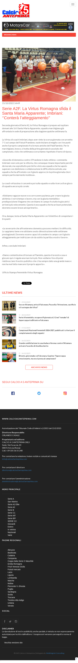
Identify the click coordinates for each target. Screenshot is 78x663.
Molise (10, 583)
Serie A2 (11, 507)
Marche (11, 581)
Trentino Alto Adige (16, 600)
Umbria (11, 603)
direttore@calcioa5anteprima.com (16, 470)
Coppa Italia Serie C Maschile (20, 561)
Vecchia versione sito (13, 643)
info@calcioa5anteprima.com (14, 459)
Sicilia (10, 594)
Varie (10, 535)
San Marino (13, 501)
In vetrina (12, 529)
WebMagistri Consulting (55, 653)
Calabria (11, 555)
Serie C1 (11, 513)
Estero (10, 527)
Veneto (11, 606)
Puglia (10, 589)
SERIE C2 (12, 521)
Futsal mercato (14, 569)
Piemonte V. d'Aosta (16, 586)
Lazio (10, 572)
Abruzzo (11, 550)
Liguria (11, 575)
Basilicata (12, 553)
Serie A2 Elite (13, 504)
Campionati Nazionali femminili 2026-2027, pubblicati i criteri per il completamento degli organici (47, 331)
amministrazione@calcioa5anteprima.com (20, 481)
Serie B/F (12, 518)
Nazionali (12, 532)
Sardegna (12, 592)
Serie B (11, 510)
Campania (12, 558)
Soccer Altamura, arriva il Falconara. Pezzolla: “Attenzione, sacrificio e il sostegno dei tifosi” (47, 306)
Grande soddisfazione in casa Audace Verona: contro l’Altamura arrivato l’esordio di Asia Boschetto (45, 344)
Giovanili (11, 524)
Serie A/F (12, 515)
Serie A (11, 499)
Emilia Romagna (15, 564)
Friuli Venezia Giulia (16, 567)
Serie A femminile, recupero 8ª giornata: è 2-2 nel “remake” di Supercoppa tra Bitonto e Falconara (44, 318)
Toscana (11, 597)
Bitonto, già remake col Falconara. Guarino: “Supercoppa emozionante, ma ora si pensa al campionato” (42, 357)
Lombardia (12, 578)
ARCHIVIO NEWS (39, 367)
